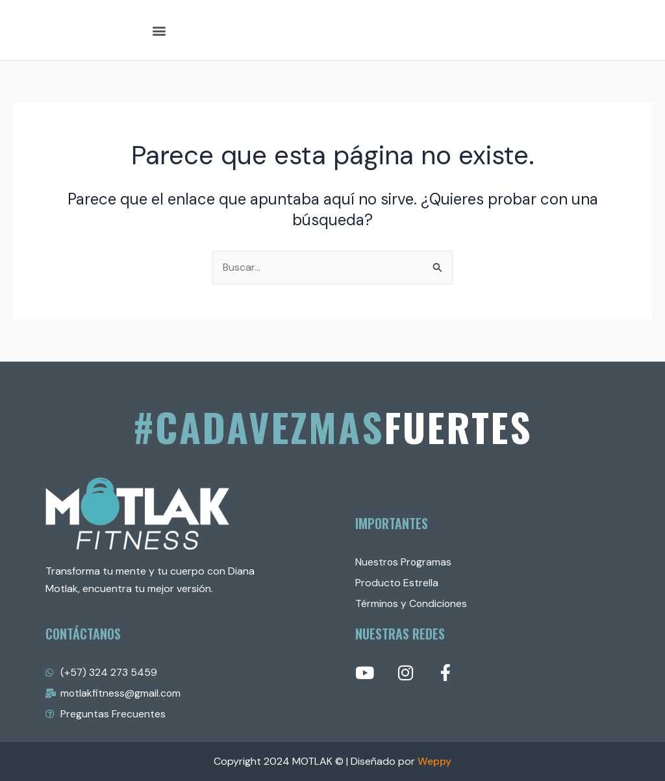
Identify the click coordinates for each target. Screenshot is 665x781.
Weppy (434, 761)
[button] (158, 30)
